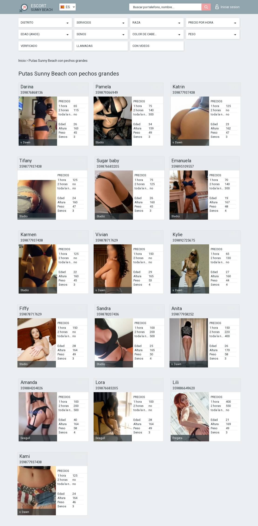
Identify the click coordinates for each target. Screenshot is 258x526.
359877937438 (184, 92)
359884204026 (31, 388)
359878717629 (106, 240)
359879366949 (106, 92)
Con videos (140, 46)
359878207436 (108, 314)
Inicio (22, 60)
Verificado (29, 46)
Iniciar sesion (227, 6)
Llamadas (85, 46)
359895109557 (182, 166)
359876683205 (108, 166)
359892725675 (184, 240)
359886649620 (184, 388)
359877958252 (182, 314)
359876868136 (31, 92)
